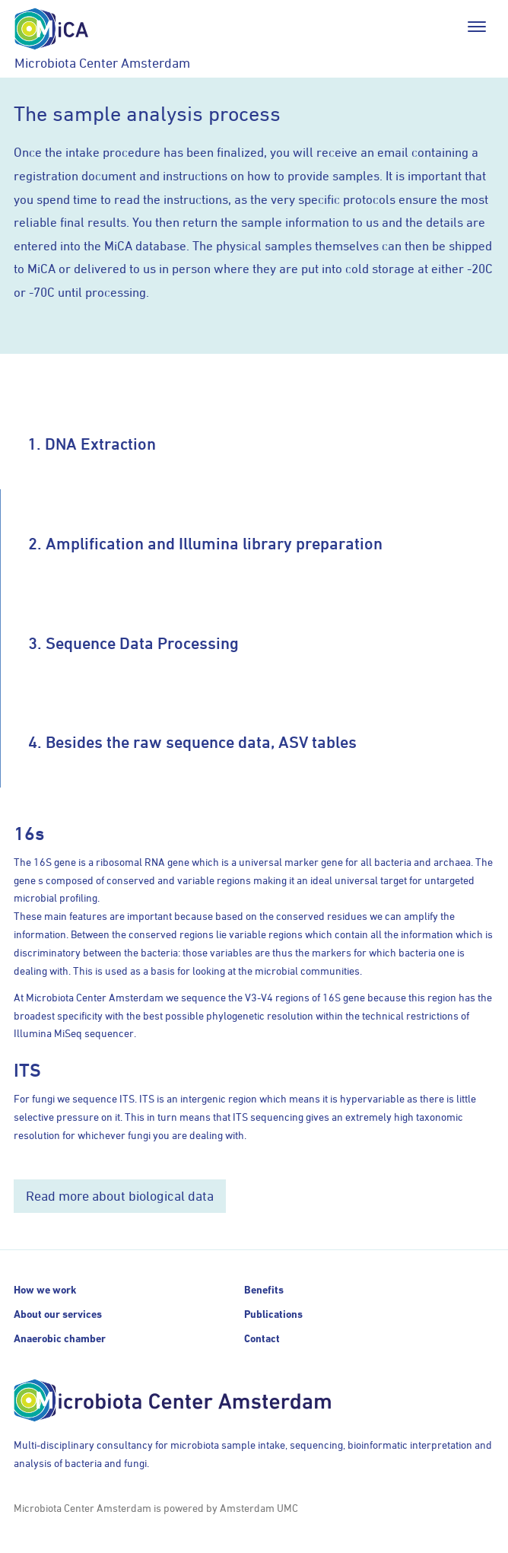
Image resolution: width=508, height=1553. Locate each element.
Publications (273, 1314)
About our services (58, 1314)
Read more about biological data (120, 1195)
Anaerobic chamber (60, 1338)
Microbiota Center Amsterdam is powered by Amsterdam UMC (156, 1507)
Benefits (264, 1290)
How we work (45, 1290)
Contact (262, 1338)
